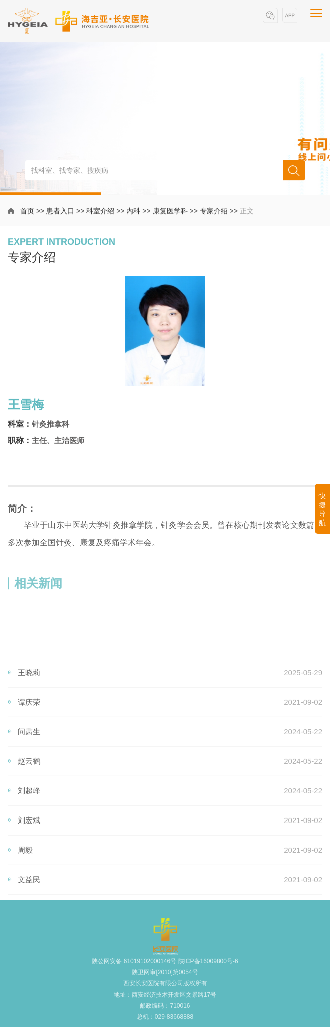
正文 (247, 212)
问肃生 (29, 811)
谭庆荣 (29, 782)
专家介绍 (214, 212)
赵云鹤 (29, 841)
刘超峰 (29, 871)
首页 (27, 212)
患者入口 (60, 212)
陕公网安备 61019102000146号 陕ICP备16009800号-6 (165, 970)
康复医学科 (170, 212)
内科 (133, 212)
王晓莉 (29, 752)
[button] (270, 15)
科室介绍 (100, 212)
